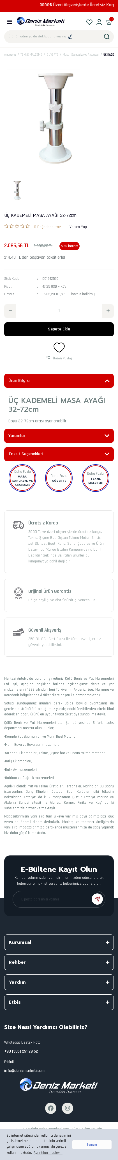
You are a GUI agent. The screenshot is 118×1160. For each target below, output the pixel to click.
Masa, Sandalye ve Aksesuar (22, 480)
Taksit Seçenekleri (25, 454)
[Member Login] (99, 22)
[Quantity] (59, 311)
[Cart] (109, 22)
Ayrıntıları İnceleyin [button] (48, 1152)
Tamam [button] (92, 1145)
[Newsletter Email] (59, 899)
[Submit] (97, 899)
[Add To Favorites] (59, 348)
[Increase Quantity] (108, 311)
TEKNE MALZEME (95, 481)
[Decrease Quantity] (10, 311)
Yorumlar (16, 436)
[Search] (59, 36)
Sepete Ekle (59, 329)
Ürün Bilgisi (19, 381)
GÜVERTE (59, 481)
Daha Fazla (22, 471)
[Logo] (41, 21)
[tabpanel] (18, 190)
